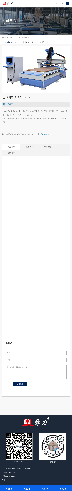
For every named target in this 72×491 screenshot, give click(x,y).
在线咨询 (47, 134)
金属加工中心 (44, 42)
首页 (6, 38)
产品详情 (11, 147)
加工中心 (13, 38)
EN (62, 3)
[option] (11, 42)
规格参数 (29, 147)
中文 (57, 3)
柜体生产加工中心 (24, 38)
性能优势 (48, 147)
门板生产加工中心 (27, 42)
